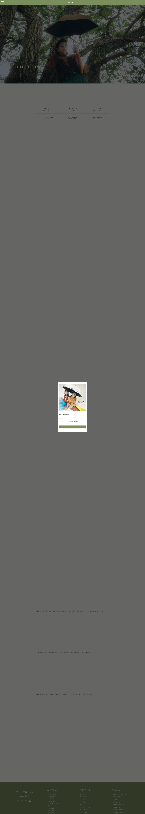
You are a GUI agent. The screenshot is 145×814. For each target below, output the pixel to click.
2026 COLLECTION (72, 427)
